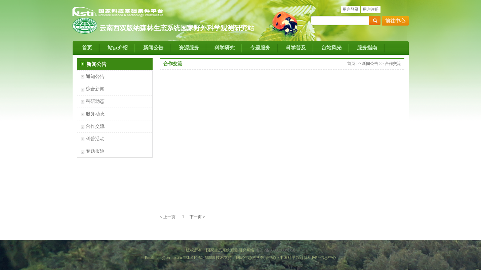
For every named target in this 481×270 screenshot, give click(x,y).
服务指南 (367, 47)
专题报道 (95, 151)
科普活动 (95, 138)
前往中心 (395, 21)
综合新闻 (95, 88)
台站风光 (331, 47)
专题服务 (260, 47)
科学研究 (224, 47)
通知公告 (95, 76)
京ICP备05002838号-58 (275, 250)
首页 (87, 47)
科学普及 (296, 47)
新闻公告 (153, 47)
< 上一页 (167, 217)
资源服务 (189, 47)
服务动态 (95, 113)
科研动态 (95, 101)
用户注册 (371, 9)
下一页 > (197, 217)
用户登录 (351, 9)
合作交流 (95, 126)
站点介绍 (118, 47)
